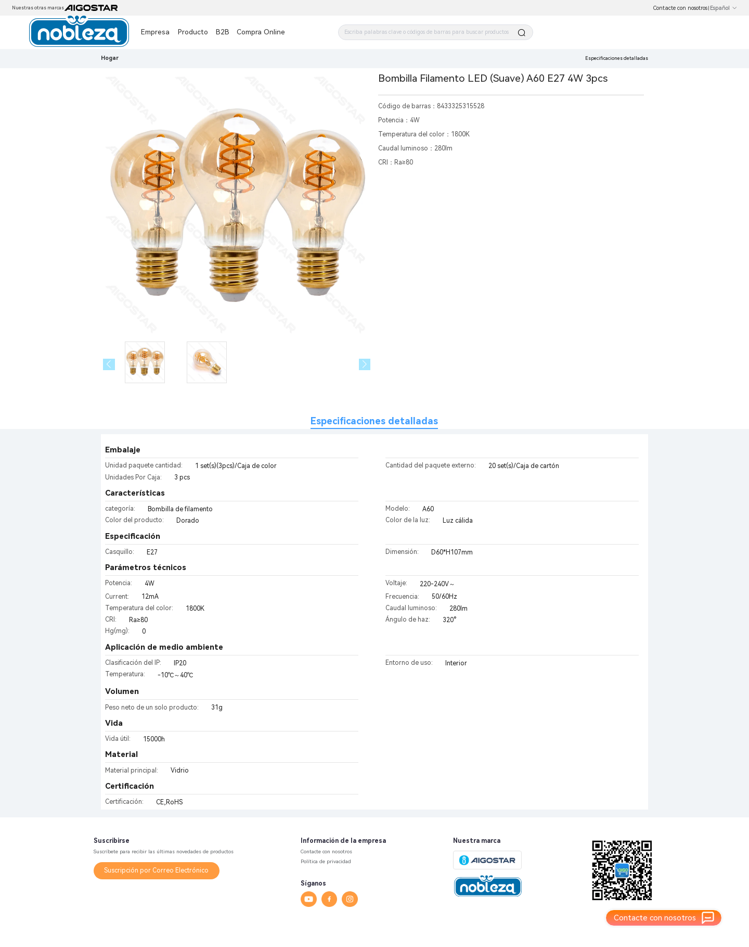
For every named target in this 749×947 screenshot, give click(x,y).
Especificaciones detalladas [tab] (374, 420)
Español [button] (724, 8)
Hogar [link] (110, 58)
